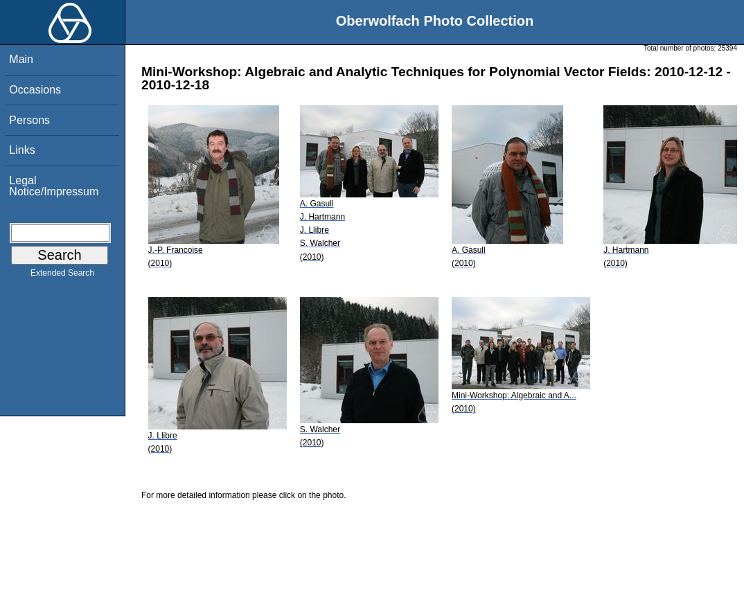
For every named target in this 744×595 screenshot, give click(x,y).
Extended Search (62, 276)
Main (21, 59)
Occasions (35, 90)
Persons (29, 120)
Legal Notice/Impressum (53, 186)
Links (22, 150)
